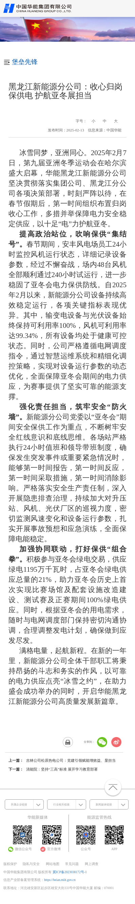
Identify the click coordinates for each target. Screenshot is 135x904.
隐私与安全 (31, 864)
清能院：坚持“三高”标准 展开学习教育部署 (62, 769)
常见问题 (72, 864)
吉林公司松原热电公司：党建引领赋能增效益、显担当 (71, 760)
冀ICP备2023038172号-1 (70, 872)
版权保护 (10, 864)
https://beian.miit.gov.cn (60, 880)
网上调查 (91, 864)
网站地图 (52, 864)
